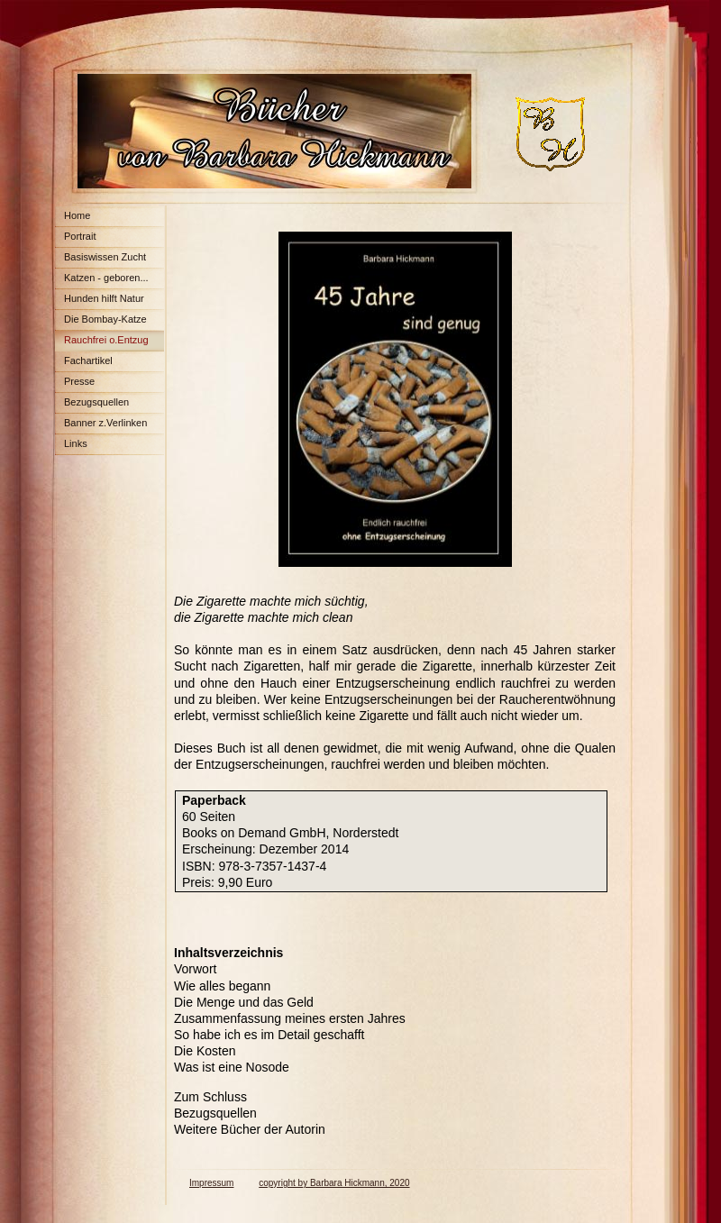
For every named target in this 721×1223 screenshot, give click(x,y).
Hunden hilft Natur (104, 298)
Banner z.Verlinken (105, 422)
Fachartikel (88, 360)
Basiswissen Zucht (105, 256)
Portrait (80, 236)
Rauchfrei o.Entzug (106, 339)
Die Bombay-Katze (105, 319)
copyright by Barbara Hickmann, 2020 (334, 1183)
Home (77, 215)
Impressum (211, 1183)
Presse (79, 381)
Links (75, 443)
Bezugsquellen (96, 402)
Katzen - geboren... (106, 277)
